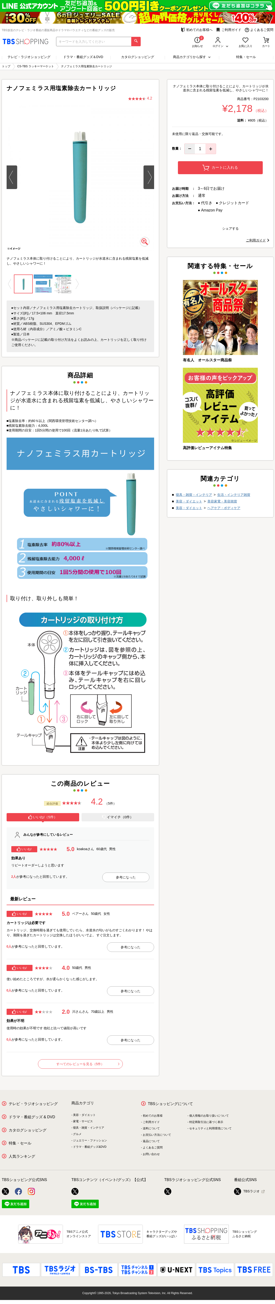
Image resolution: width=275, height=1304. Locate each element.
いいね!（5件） (42, 817)
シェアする (230, 228)
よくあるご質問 (259, 30)
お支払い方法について (157, 1134)
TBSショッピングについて (170, 1104)
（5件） (110, 803)
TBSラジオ (247, 1191)
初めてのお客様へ (197, 30)
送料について (151, 1128)
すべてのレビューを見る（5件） (87, 1064)
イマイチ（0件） (117, 817)
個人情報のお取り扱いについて (209, 1115)
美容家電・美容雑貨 (222, 501)
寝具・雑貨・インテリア (194, 495)
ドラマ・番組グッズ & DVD (32, 1117)
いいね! (24, 849)
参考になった (126, 877)
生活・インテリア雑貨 (233, 495)
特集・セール (246, 57)
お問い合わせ (151, 1154)
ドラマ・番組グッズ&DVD (89, 1146)
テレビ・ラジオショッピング (29, 57)
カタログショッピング (137, 57)
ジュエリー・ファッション (90, 1140)
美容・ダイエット (189, 501)
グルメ (77, 1134)
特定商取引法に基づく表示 (206, 1122)
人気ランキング (22, 1156)
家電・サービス (83, 1121)
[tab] (43, 818)
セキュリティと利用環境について (210, 1128)
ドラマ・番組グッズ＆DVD (83, 57)
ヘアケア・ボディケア (223, 508)
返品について (151, 1141)
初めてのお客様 (153, 1115)
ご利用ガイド (228, 30)
